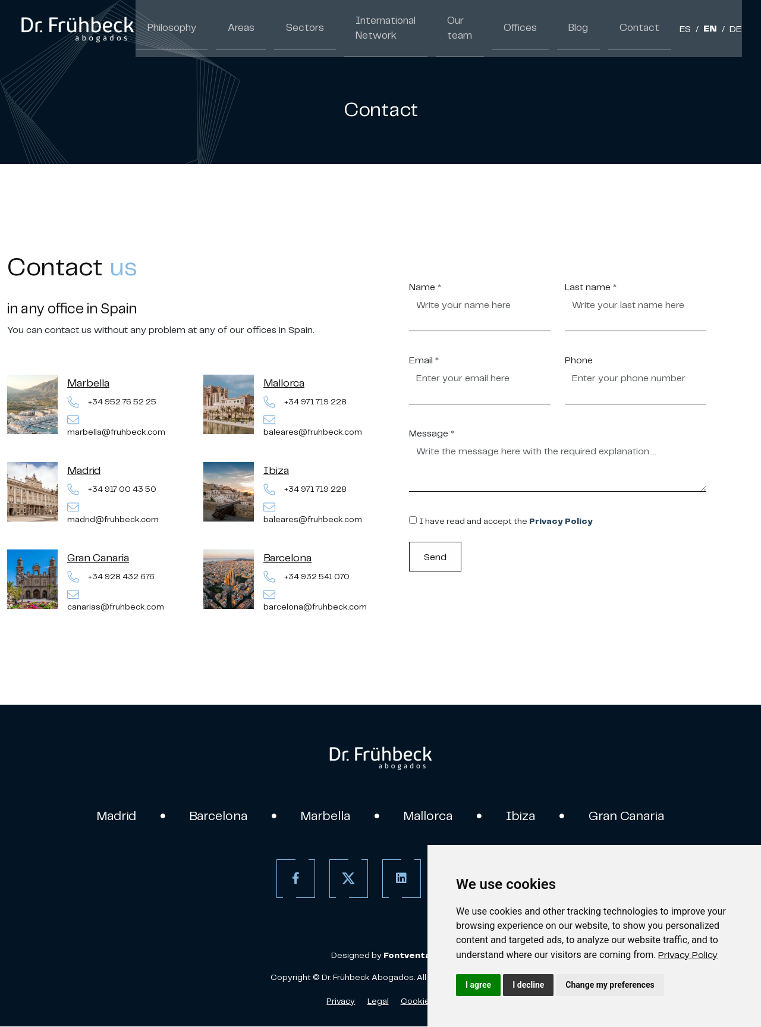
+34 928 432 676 (111, 577)
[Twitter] (347, 879)
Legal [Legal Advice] (378, 1001)
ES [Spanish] (685, 30)
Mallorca (283, 383)
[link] (688, 954)
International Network (363, 28)
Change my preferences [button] (609, 985)
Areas (233, 28)
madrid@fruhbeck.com (113, 513)
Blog (588, 28)
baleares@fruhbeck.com (312, 425)
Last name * (591, 287)
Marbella (88, 383)
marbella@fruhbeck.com (116, 425)
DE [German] (735, 30)
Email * (424, 360)
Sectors (290, 28)
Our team (465, 28)
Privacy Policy (688, 954)
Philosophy (169, 28)
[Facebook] (294, 879)
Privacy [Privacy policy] (340, 1001)
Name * (425, 287)
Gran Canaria (98, 557)
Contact (643, 28)
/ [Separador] (697, 30)
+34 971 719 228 (305, 402)
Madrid (83, 470)
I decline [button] (528, 985)
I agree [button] (478, 985)
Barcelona (287, 557)
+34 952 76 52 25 (111, 402)
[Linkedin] (399, 879)
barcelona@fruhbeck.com (315, 600)
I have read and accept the (505, 521)
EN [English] (710, 29)
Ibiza (276, 470)
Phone (579, 360)
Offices (535, 28)
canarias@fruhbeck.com (115, 600)
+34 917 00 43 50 (111, 489)
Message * (431, 433)
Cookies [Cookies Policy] (418, 1001)
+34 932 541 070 (306, 577)
